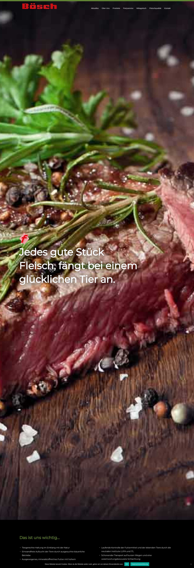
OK (127, 564)
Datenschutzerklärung (140, 564)
